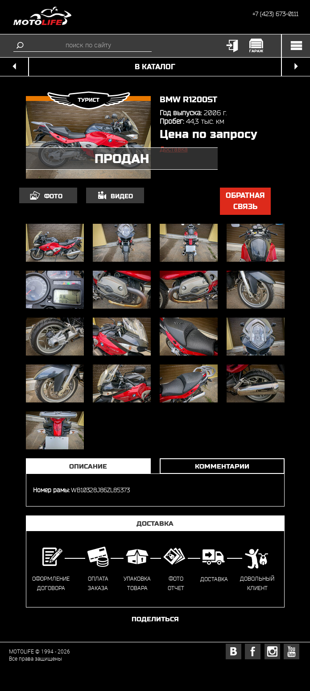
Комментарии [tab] (222, 466)
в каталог (155, 67)
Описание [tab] (88, 466)
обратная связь (245, 201)
